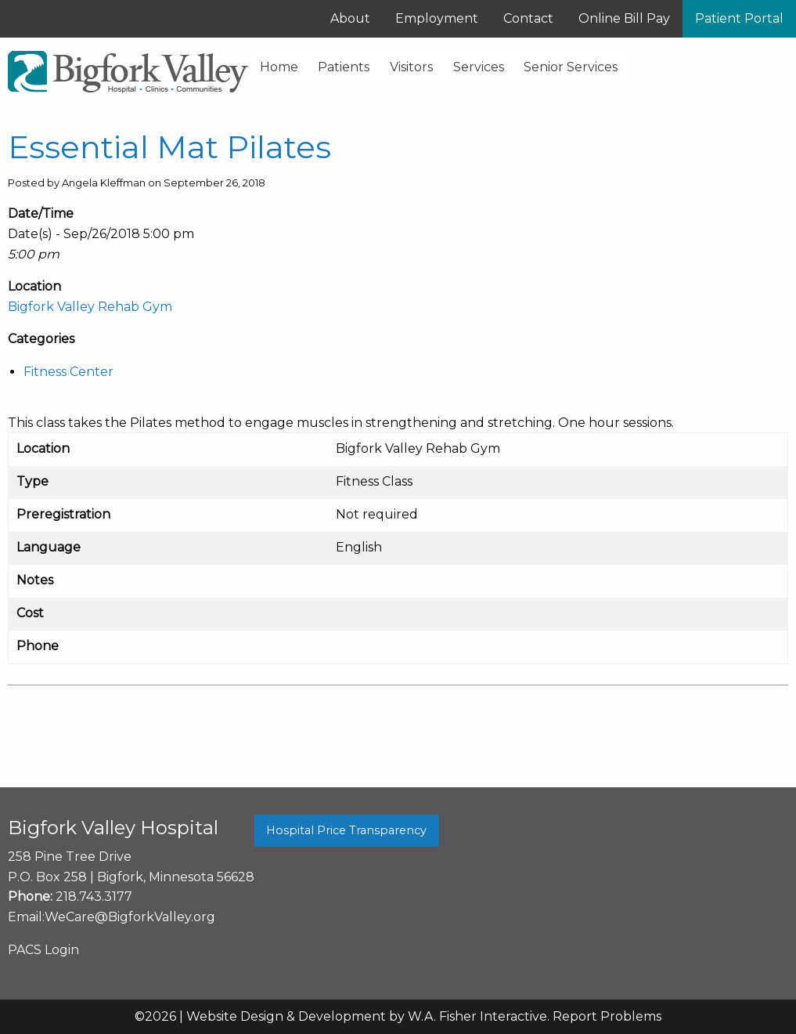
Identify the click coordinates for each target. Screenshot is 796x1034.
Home (279, 67)
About (350, 18)
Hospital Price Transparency (346, 830)
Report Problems (607, 1016)
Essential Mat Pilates (169, 147)
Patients (343, 67)
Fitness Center (68, 371)
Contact (528, 18)
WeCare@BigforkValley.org (130, 916)
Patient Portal (739, 18)
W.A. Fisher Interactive (477, 1016)
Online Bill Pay (624, 18)
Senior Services (571, 67)
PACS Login (43, 949)
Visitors (411, 67)
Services (478, 67)
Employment (436, 18)
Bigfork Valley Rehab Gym (90, 306)
